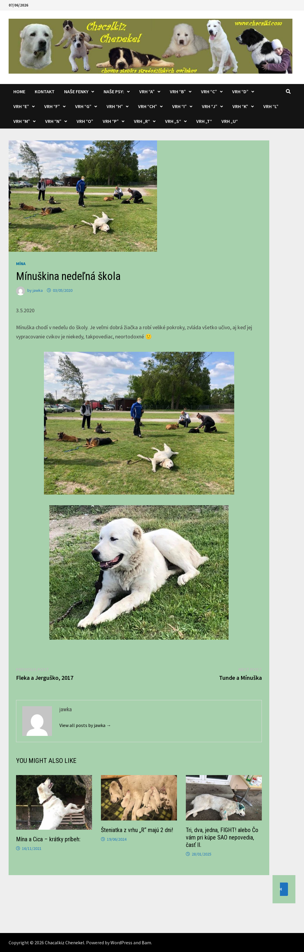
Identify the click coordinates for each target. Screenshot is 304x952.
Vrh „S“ (173, 121)
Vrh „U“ (229, 121)
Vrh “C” (209, 91)
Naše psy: (114, 91)
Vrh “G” (83, 106)
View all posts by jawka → (85, 725)
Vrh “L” (270, 106)
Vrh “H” (115, 106)
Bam (146, 942)
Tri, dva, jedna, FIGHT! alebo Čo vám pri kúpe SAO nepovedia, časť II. (222, 837)
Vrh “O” (85, 121)
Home (19, 91)
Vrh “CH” (147, 106)
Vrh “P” (111, 121)
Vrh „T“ (204, 121)
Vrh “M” (21, 121)
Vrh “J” (209, 106)
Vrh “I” (179, 106)
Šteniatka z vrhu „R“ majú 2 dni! (137, 830)
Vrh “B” (178, 91)
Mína (21, 263)
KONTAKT (45, 91)
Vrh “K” (240, 106)
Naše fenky (76, 91)
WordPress (121, 942)
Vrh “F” (52, 106)
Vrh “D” (240, 91)
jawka (38, 290)
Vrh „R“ (142, 121)
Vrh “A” (147, 91)
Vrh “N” (53, 121)
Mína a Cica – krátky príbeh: (48, 839)
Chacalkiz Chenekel (64, 942)
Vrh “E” (21, 106)
